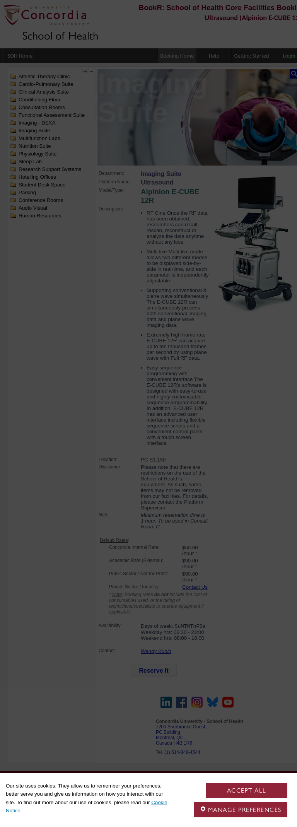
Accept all (246, 790)
